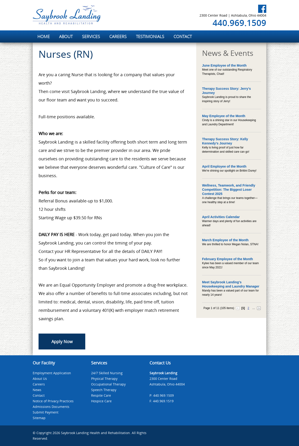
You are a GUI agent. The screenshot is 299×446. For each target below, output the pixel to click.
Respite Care (101, 395)
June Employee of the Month (224, 65)
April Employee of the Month (224, 166)
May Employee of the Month (223, 116)
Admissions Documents (51, 406)
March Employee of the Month (225, 240)
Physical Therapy (104, 378)
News (37, 390)
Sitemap (39, 418)
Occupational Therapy (108, 384)
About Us (40, 378)
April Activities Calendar (221, 217)
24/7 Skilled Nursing (107, 373)
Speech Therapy (103, 390)
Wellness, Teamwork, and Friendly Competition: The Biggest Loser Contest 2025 (228, 189)
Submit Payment (45, 412)
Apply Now (62, 341)
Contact (39, 395)
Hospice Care (101, 401)
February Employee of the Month (227, 259)
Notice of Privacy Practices (53, 401)
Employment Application (52, 373)
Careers (39, 384)
